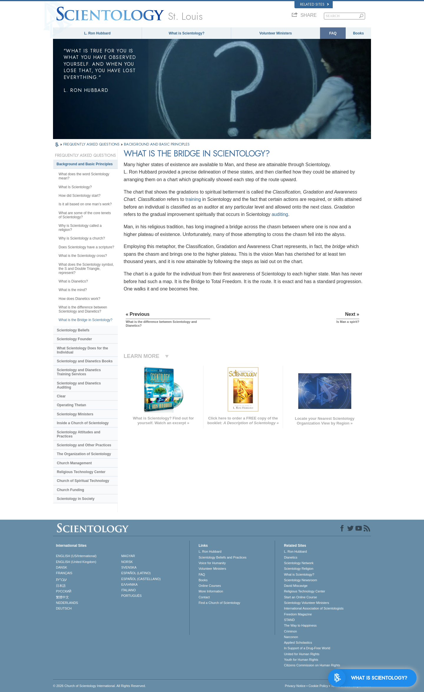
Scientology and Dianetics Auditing (79, 385)
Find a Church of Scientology (219, 603)
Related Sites (314, 4)
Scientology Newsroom (300, 580)
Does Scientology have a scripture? (86, 247)
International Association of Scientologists (313, 608)
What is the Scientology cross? (83, 256)
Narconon (291, 637)
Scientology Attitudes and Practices (78, 434)
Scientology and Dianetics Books (84, 361)
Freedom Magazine (298, 614)
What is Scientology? (186, 33)
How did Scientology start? (79, 196)
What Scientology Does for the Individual (82, 350)
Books (358, 33)
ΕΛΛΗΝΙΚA (129, 584)
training (193, 199)
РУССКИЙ (63, 591)
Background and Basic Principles (85, 164)
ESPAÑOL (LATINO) (136, 573)
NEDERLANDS (67, 603)
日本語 (61, 585)
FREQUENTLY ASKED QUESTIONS (92, 144)
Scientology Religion (298, 568)
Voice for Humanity (212, 563)
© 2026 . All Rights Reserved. (99, 686)
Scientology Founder (74, 339)
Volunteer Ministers (275, 33)
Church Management (74, 463)
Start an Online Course (300, 597)
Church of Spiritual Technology (83, 481)
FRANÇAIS (64, 573)
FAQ (333, 33)
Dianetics (290, 557)
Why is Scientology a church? (82, 238)
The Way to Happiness (300, 625)
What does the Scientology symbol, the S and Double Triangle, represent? (86, 268)
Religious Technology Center (81, 472)
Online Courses (209, 585)
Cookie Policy (318, 686)
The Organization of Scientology (84, 454)
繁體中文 (62, 597)
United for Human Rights (301, 654)
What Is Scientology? (75, 187)
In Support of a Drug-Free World (307, 648)
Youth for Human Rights (301, 659)
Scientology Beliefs (73, 330)
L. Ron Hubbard (97, 33)
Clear (61, 396)
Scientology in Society (76, 499)
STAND (289, 620)
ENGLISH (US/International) (76, 556)
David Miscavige (295, 585)
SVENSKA (129, 567)
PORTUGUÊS (131, 595)
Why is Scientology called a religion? (80, 228)
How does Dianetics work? (79, 299)
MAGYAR (128, 556)
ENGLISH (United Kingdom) (76, 562)
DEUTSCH (64, 608)
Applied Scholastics (298, 642)
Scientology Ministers (75, 414)
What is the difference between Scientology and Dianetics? (83, 309)
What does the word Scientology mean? (84, 176)
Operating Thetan (71, 405)
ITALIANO (128, 590)
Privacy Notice (295, 686)
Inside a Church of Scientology (83, 423)
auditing (279, 214)
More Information (210, 591)
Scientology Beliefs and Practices (222, 557)
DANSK (61, 567)
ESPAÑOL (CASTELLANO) (141, 579)
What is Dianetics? (73, 281)
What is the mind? (73, 290)
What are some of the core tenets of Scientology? (85, 215)
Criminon (290, 631)
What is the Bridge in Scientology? (85, 320)
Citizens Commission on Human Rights (312, 665)
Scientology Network (298, 563)
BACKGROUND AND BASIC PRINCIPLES (157, 144)
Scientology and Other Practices (84, 445)
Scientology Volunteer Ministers (306, 603)
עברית (61, 579)
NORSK (127, 562)
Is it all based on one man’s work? (85, 204)
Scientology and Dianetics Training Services (79, 372)
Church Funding (70, 490)
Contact (204, 597)
